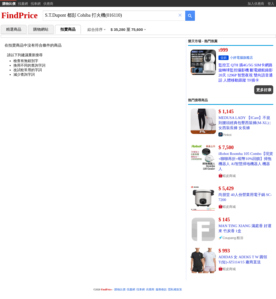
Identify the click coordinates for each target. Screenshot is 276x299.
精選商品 (13, 29)
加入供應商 (256, 4)
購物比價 (8, 4)
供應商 (48, 4)
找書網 (23, 4)
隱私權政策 (175, 289)
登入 (271, 4)
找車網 (36, 4)
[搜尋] (110, 15)
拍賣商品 (68, 29)
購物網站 (40, 29)
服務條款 (161, 289)
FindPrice (19, 15)
